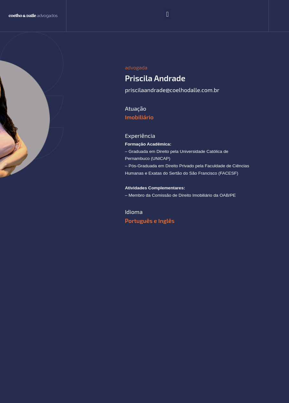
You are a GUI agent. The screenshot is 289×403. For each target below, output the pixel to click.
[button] (167, 14)
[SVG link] (33, 16)
